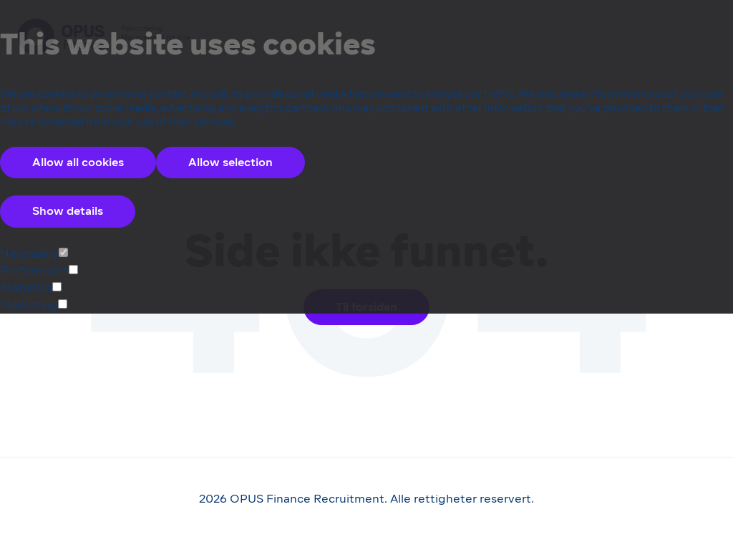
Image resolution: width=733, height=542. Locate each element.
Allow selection (230, 162)
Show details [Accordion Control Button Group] (67, 211)
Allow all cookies (78, 162)
